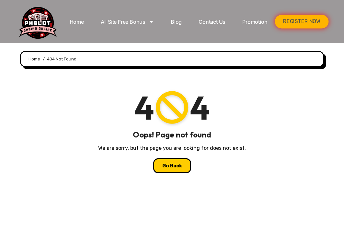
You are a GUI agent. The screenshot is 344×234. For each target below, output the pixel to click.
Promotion (254, 22)
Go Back (172, 166)
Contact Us (212, 22)
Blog (176, 22)
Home (77, 22)
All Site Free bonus (127, 21)
